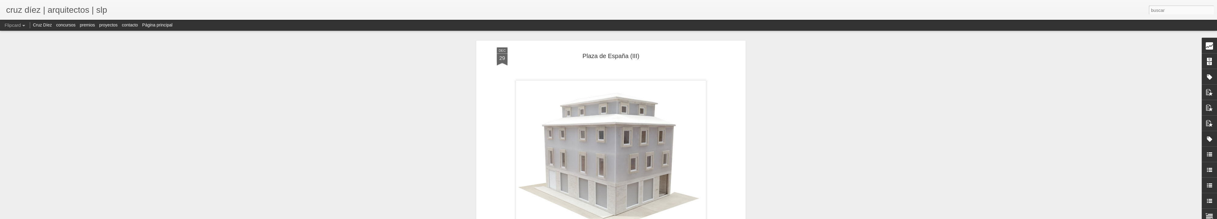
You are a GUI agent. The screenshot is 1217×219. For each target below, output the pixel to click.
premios (87, 25)
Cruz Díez (42, 25)
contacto (130, 25)
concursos (65, 25)
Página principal (157, 25)
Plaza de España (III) (611, 53)
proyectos (108, 25)
